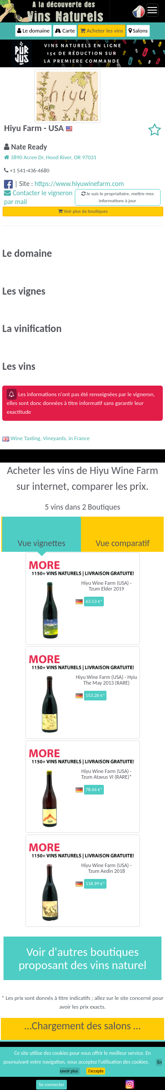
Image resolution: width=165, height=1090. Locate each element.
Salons (138, 30)
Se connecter (51, 1084)
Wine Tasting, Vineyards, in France (46, 438)
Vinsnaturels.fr (55, 11)
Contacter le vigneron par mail (38, 197)
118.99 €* (95, 883)
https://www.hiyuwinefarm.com (79, 183)
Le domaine (33, 30)
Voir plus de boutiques (82, 211)
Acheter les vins (101, 30)
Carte (65, 30)
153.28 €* (95, 695)
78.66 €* (94, 789)
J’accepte (95, 1071)
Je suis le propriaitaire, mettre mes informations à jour (117, 197)
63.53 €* (94, 601)
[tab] (41, 534)
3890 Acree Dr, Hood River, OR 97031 (50, 157)
